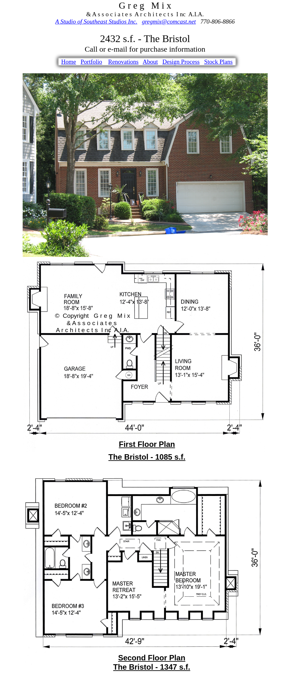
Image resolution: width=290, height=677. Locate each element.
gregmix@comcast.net (169, 21)
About (150, 61)
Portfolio (91, 61)
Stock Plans (218, 61)
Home (68, 61)
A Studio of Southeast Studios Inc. (96, 21)
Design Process (181, 61)
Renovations (123, 61)
